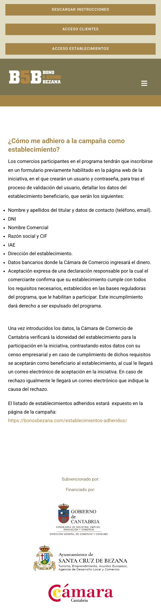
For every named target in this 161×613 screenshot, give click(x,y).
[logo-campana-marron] (35, 72)
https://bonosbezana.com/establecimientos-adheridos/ (67, 420)
